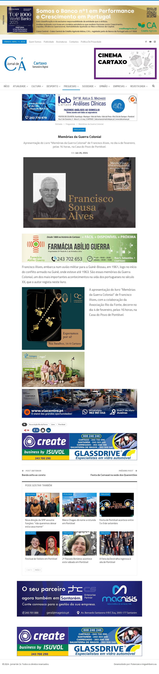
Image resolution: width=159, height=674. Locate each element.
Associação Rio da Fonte (38, 429)
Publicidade (49, 41)
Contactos (74, 41)
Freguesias (70, 86)
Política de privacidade (91, 41)
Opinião (103, 86)
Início (6, 86)
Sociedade (88, 86)
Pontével (61, 429)
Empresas (119, 86)
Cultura (36, 86)
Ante (29, 575)
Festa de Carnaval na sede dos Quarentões (114, 480)
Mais (133, 86)
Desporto (52, 86)
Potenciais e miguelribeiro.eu (144, 669)
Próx (38, 575)
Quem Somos (35, 41)
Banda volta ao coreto (34, 480)
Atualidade (19, 86)
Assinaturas (61, 41)
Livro (53, 429)
